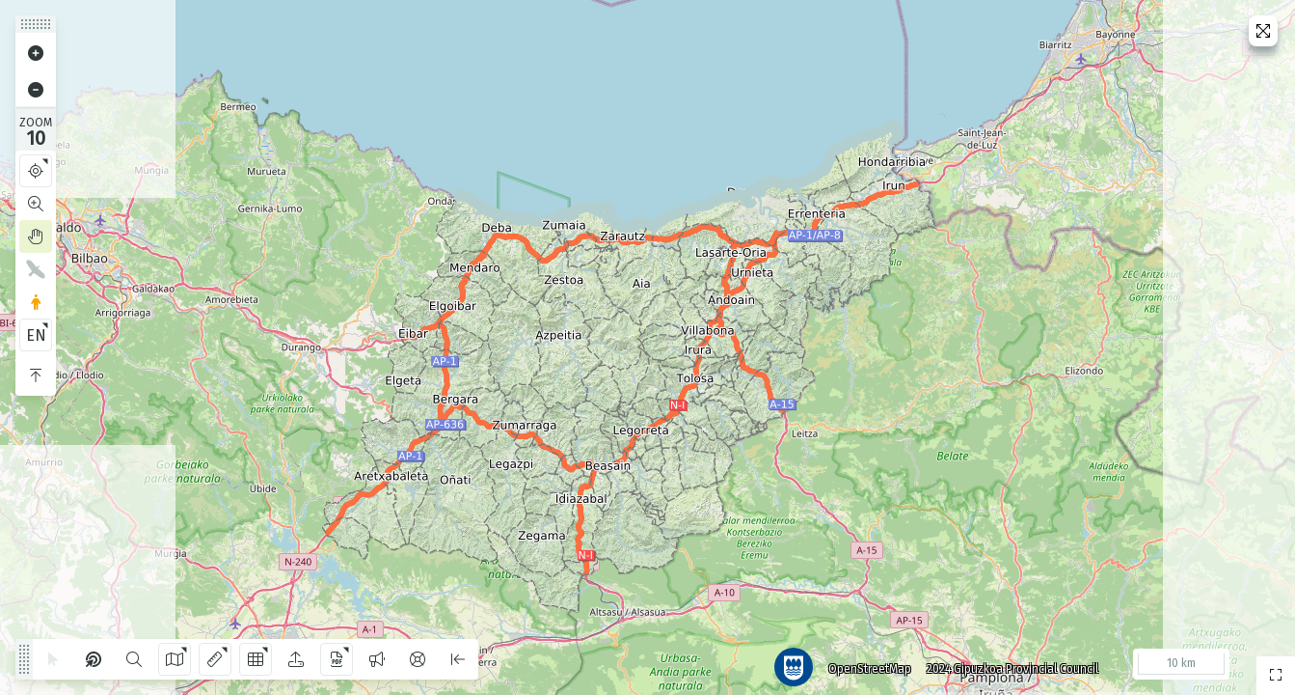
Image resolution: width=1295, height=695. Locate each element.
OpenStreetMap (862, 661)
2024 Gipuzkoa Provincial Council (1005, 661)
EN (36, 335)
